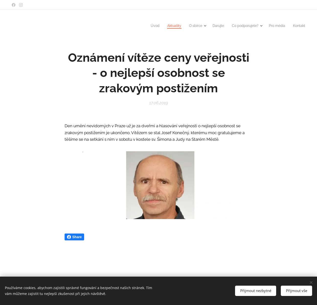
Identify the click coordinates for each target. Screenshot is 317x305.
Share (74, 237)
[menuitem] (146, 26)
